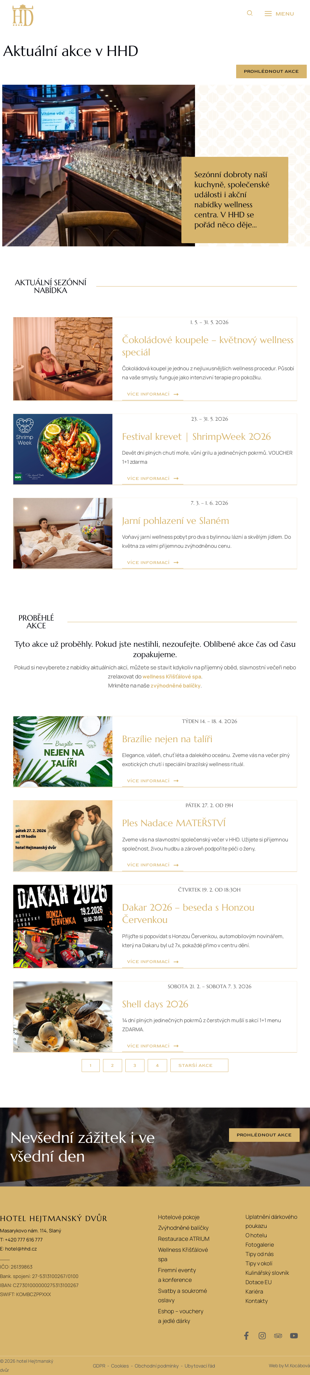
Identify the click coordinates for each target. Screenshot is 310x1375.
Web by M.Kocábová (289, 1365)
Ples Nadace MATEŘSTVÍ (179, 822)
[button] (250, 14)
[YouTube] (294, 1336)
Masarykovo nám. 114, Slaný (30, 1230)
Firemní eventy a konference (173, 1269)
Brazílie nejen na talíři (172, 738)
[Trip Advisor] (278, 1336)
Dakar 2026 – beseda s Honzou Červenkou (195, 913)
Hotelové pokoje (175, 1216)
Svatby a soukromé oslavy (187, 1285)
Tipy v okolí (259, 1263)
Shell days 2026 (159, 1003)
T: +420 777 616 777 (21, 1239)
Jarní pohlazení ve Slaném (181, 520)
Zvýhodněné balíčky (179, 1228)
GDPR (99, 1365)
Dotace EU (259, 1282)
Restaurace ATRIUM (180, 1240)
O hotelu (256, 1235)
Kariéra (254, 1291)
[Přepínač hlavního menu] (279, 14)
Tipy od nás (260, 1254)
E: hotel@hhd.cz (18, 1248)
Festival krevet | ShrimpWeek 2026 (204, 436)
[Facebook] (246, 1336)
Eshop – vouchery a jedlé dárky (185, 1302)
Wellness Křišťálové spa (184, 1252)
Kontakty (257, 1301)
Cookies (120, 1365)
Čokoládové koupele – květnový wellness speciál (196, 345)
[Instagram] (262, 1336)
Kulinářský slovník (267, 1272)
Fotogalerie (260, 1244)
